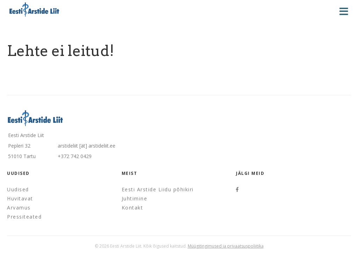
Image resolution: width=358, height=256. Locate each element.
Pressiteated (24, 216)
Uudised (18, 189)
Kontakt (132, 207)
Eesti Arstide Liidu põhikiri (158, 189)
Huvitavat (20, 198)
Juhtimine (135, 198)
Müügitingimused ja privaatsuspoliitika (226, 246)
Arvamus (19, 207)
